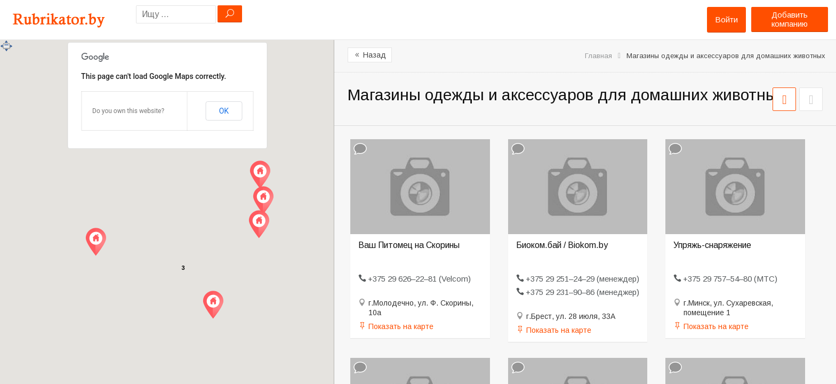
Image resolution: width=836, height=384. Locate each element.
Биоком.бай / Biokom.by (562, 245)
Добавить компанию (789, 19)
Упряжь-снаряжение (712, 245)
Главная (598, 56)
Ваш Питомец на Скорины (409, 245)
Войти (726, 19)
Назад (369, 55)
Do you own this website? (128, 111)
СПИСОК (811, 99)
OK (224, 111)
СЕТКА (784, 99)
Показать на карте (400, 326)
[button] (95, 242)
